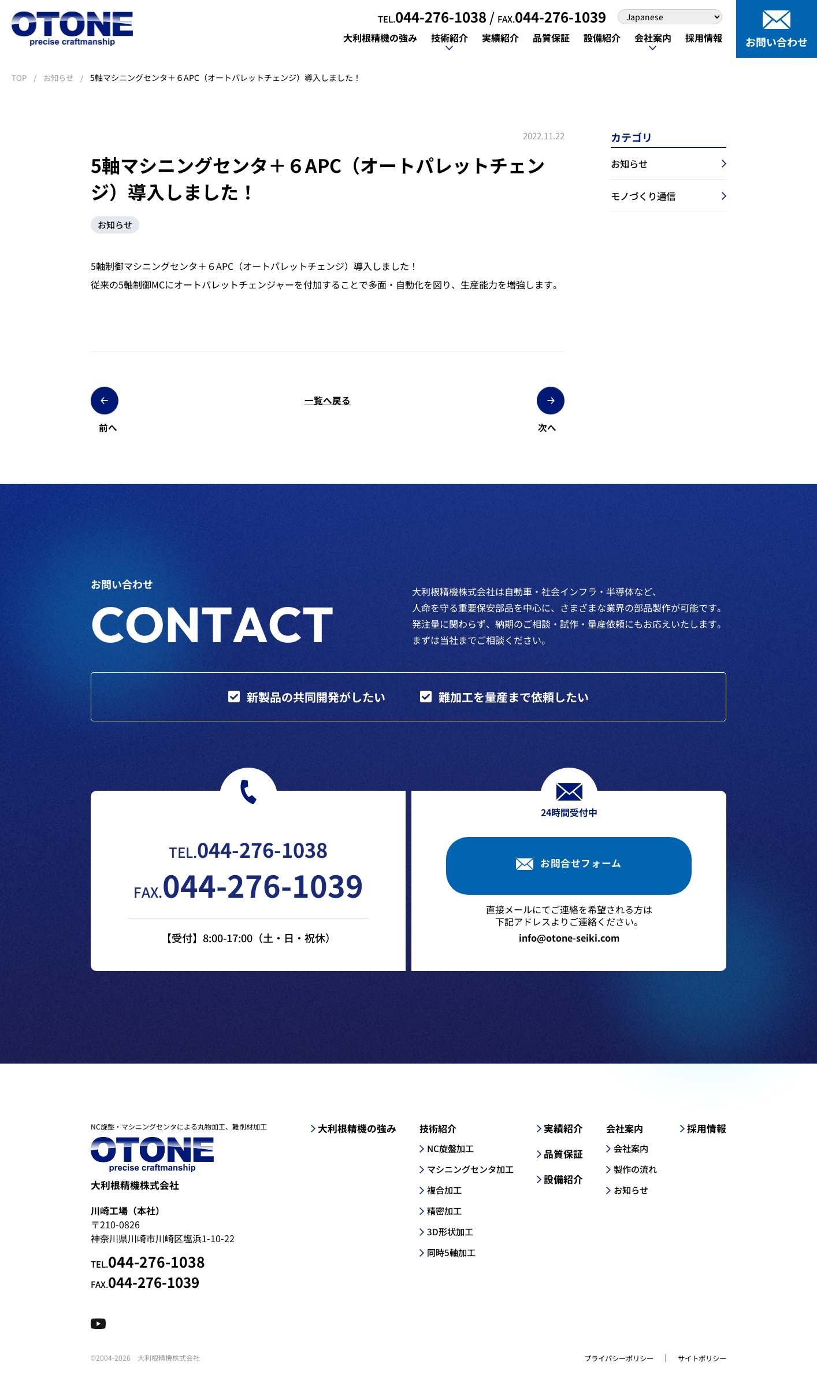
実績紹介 (562, 1135)
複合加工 (438, 1196)
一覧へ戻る (328, 404)
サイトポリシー (698, 1371)
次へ (512, 404)
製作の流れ (635, 1176)
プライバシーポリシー (605, 1371)
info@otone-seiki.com (569, 944)
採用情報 (707, 1135)
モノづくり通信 (647, 198)
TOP (19, 77)
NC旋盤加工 (445, 1155)
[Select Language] (670, 16)
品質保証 (562, 1161)
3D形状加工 (444, 1238)
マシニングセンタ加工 (466, 1176)
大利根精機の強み (352, 1135)
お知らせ (60, 77)
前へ (142, 404)
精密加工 (438, 1217)
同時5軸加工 (445, 1259)
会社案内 (630, 1155)
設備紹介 (562, 1186)
